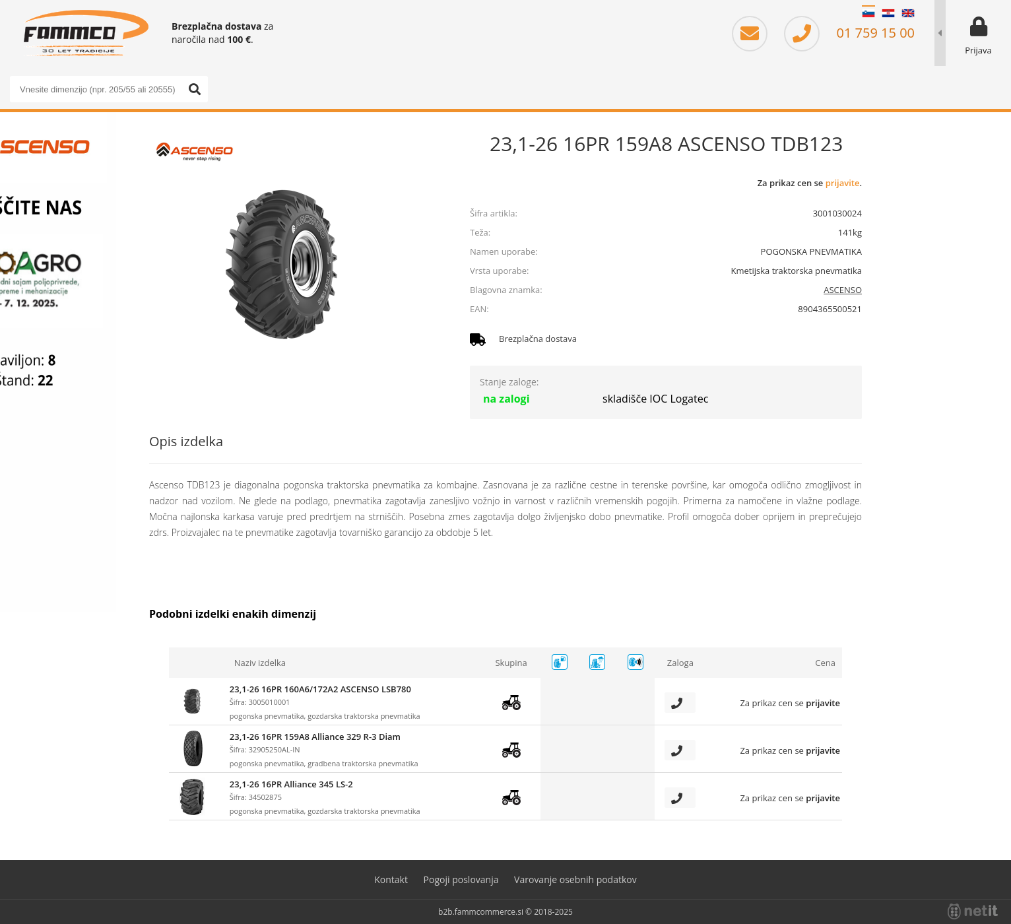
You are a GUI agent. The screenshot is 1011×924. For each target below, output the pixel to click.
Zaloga (680, 663)
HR (888, 13)
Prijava (978, 50)
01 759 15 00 (849, 33)
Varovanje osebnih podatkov (575, 879)
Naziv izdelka (260, 663)
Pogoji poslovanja (461, 879)
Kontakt (391, 879)
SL (868, 13)
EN (908, 13)
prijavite (843, 183)
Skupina (511, 663)
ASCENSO (843, 290)
